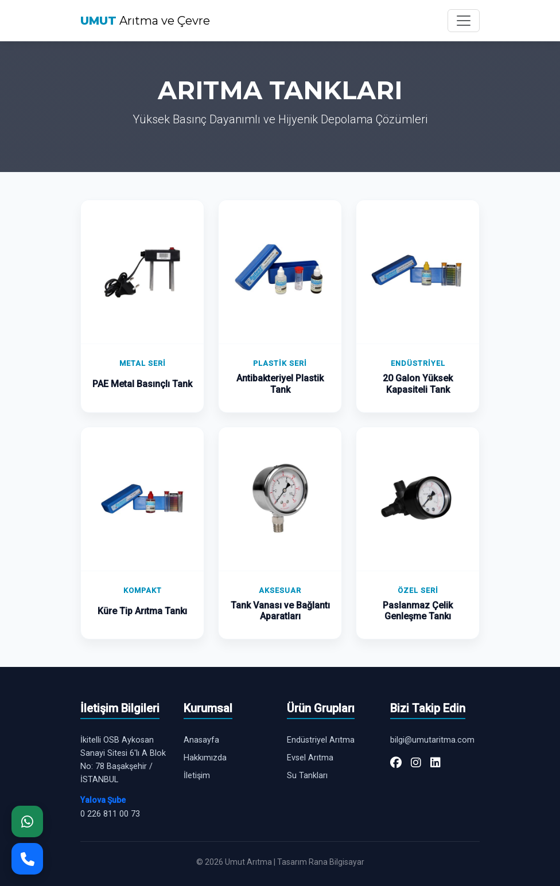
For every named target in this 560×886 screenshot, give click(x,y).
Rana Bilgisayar (336, 862)
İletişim (197, 775)
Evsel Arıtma (310, 758)
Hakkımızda (205, 758)
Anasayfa (201, 740)
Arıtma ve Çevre (145, 21)
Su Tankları (307, 775)
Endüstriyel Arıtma (321, 740)
